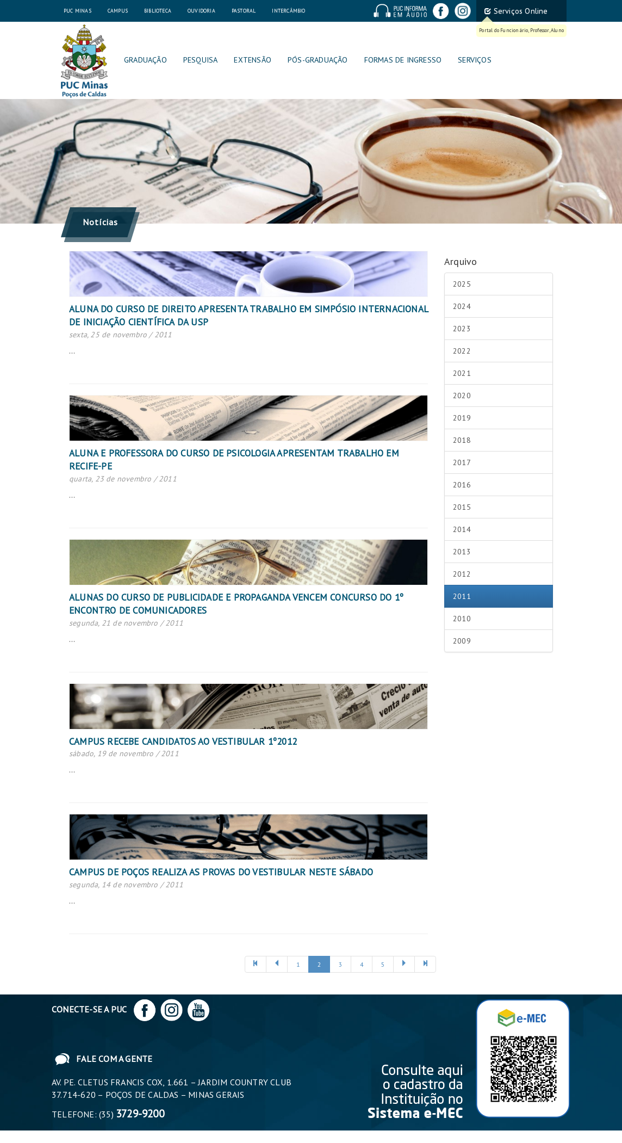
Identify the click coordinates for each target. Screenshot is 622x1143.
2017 (462, 462)
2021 (462, 373)
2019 (462, 418)
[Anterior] (255, 964)
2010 (462, 618)
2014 (462, 529)
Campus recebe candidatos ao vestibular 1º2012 (183, 741)
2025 (462, 284)
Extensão (252, 59)
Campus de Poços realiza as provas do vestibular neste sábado (221, 872)
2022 (462, 351)
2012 (462, 574)
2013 (462, 552)
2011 (462, 596)
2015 (462, 507)
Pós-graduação (318, 59)
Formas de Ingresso (403, 59)
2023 (462, 328)
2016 (462, 485)
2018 (462, 440)
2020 (462, 395)
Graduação (145, 59)
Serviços (475, 59)
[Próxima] (404, 964)
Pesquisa (200, 59)
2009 (462, 641)
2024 (462, 306)
